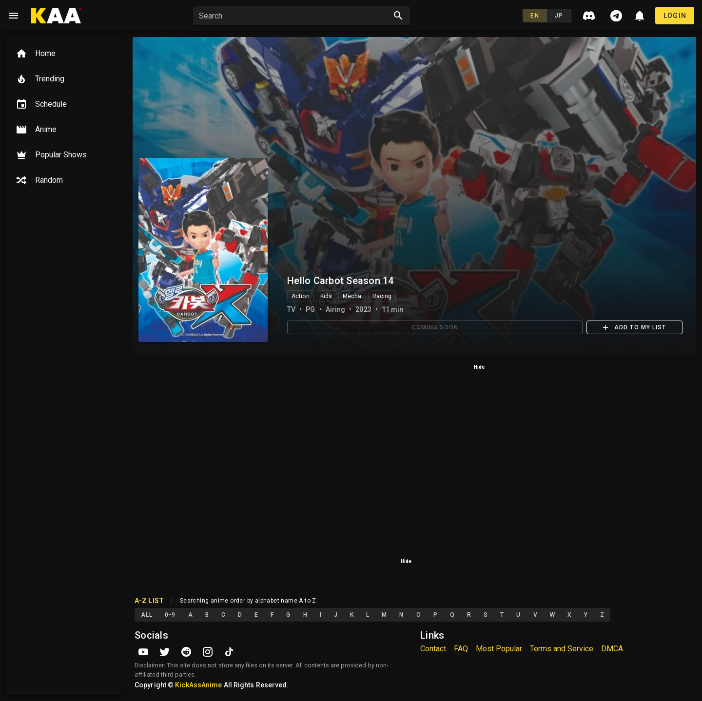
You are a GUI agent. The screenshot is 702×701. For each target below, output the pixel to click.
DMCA (612, 648)
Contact (433, 648)
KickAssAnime (198, 685)
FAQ (461, 648)
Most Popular (499, 648)
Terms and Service (561, 648)
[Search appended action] (398, 15)
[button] (294, 15)
